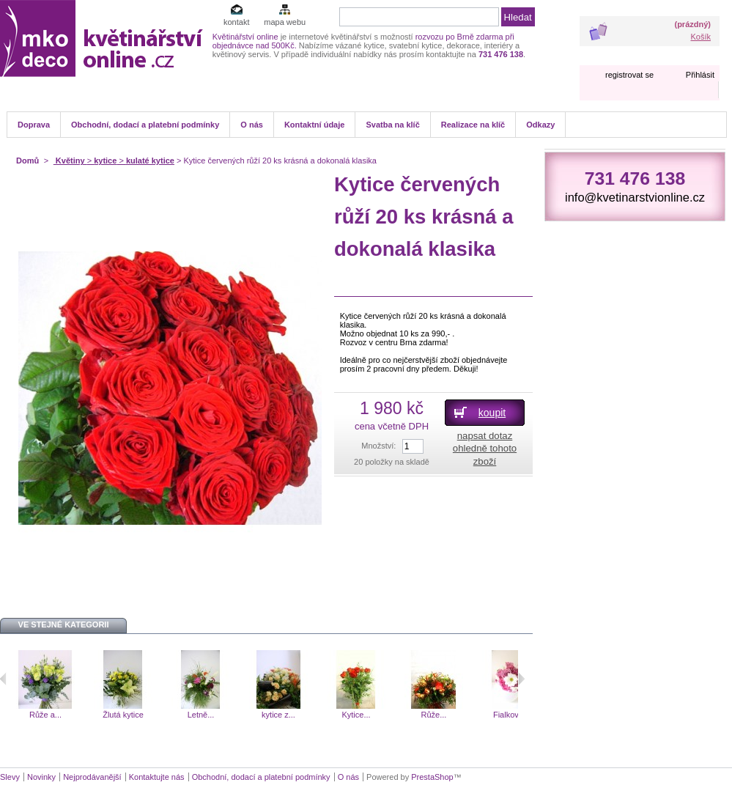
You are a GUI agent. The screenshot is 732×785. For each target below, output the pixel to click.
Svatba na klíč (392, 124)
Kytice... (355, 714)
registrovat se (629, 74)
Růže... (434, 714)
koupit (492, 413)
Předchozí (3, 678)
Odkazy (540, 124)
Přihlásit (700, 74)
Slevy (10, 777)
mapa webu (285, 22)
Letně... (201, 714)
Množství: (378, 445)
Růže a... (45, 714)
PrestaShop (432, 777)
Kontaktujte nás (157, 777)
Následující (521, 678)
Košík (700, 36)
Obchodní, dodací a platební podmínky (145, 124)
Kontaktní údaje (314, 124)
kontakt (236, 22)
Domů (27, 160)
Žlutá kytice (123, 714)
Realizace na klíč (473, 124)
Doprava (34, 124)
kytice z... (278, 714)
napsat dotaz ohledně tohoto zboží (485, 448)
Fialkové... (511, 714)
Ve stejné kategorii (63, 624)
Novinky (41, 777)
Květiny (70, 160)
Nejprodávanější (92, 777)
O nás (251, 124)
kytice (105, 160)
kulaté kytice (150, 160)
